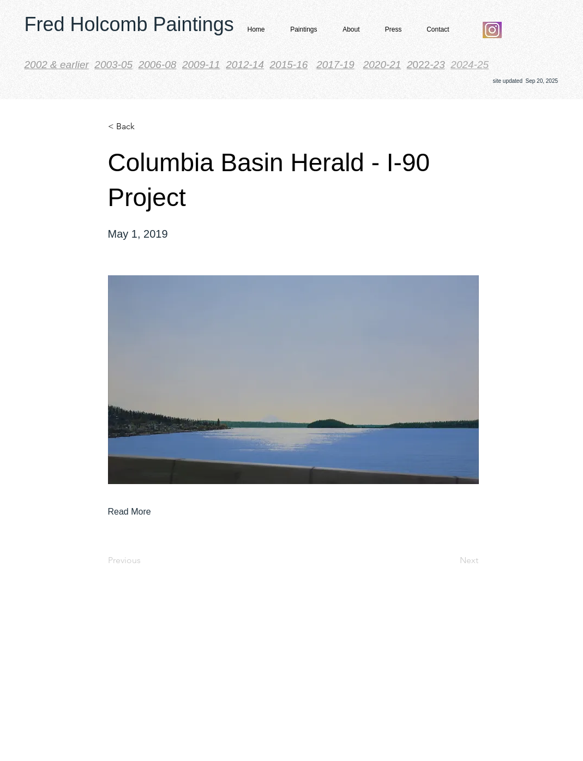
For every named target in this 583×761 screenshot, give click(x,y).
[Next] (451, 560)
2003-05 (113, 64)
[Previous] (144, 560)
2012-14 (245, 64)
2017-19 (335, 64)
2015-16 (289, 64)
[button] (300, 30)
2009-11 (201, 64)
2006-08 (158, 64)
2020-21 (382, 64)
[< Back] (144, 126)
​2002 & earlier (57, 64)
